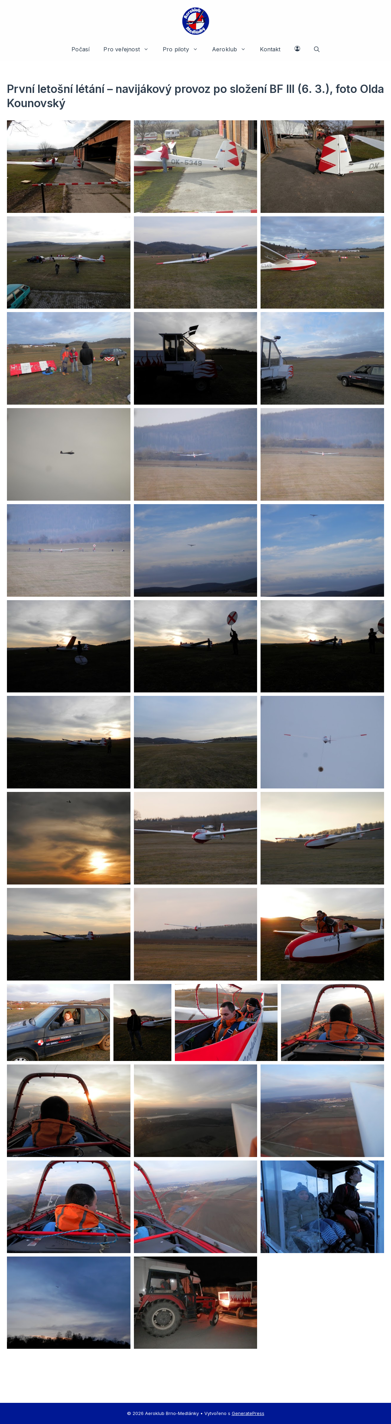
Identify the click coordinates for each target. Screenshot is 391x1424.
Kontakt (270, 49)
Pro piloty (184, 49)
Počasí (80, 49)
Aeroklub (232, 49)
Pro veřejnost (129, 49)
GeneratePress (248, 1413)
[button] (316, 49)
